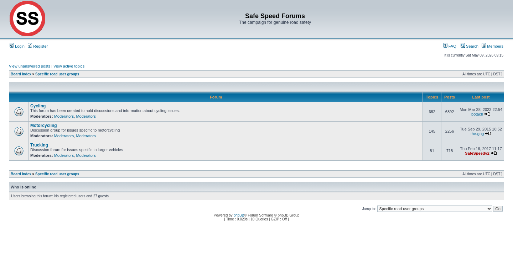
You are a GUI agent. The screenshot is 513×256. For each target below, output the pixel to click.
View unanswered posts (29, 66)
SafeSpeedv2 (477, 153)
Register (38, 46)
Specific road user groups (57, 74)
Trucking (39, 145)
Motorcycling (43, 125)
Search (469, 46)
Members (492, 46)
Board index (21, 74)
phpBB (238, 215)
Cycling (38, 105)
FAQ (449, 46)
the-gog (477, 134)
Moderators (64, 116)
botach (477, 114)
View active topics (68, 66)
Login (17, 46)
